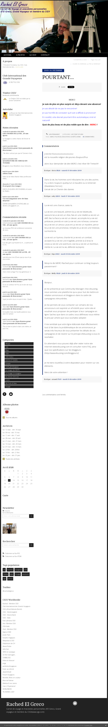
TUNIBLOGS (7, 658)
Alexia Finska (7, 646)
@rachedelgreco (8, 591)
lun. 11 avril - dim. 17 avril (11, 435)
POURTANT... (58, 77)
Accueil (7, 55)
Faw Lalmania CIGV (9, 621)
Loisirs (7, 380)
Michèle (6, 279)
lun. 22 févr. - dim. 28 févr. (11, 450)
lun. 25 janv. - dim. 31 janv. (11, 455)
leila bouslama (8, 223)
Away (5, 294)
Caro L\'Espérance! (9, 686)
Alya (4, 307)
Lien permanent (53, 134)
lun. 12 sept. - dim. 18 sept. (12, 430)
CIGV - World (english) (10, 612)
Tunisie (5, 574)
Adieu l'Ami (7, 173)
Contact (45, 55)
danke (78, 137)
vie (4, 570)
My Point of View (11, 383)
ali (4, 252)
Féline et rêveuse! (8, 660)
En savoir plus (88, 725)
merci (52, 137)
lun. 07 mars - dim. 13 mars (12, 447)
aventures (25, 574)
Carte (5, 495)
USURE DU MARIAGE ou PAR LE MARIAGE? (86, 64)
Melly (54, 273)
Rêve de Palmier (8, 680)
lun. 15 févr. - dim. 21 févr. (11, 453)
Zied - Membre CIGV (9, 629)
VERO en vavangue (9, 652)
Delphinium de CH (9, 643)
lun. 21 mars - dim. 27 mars (12, 441)
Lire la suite (19, 67)
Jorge (4, 663)
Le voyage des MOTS (12, 370)
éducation (66, 137)
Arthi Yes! (6, 649)
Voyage (7, 387)
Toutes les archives (13, 459)
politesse (58, 137)
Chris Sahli (7, 237)
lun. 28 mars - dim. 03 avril (11, 438)
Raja (53, 254)
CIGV (7, 354)
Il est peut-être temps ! (12, 186)
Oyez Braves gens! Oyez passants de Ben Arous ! (17, 268)
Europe (7, 363)
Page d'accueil (95, 60)
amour (10, 579)
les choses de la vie (12, 377)
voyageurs (18, 570)
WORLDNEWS (7, 689)
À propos (20, 55)
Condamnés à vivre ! (80, 60)
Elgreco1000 (7, 632)
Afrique (7, 344)
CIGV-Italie (6, 626)
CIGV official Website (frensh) (12, 609)
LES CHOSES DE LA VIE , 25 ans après (17, 239)
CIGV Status (9, 357)
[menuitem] (9, 55)
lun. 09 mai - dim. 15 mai (11, 433)
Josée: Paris (6, 635)
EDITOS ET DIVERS (11, 360)
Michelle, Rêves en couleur (11, 678)
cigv (4, 579)
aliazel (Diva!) (7, 672)
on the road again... (9, 655)
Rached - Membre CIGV (10, 604)
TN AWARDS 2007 (8, 692)
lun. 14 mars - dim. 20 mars (12, 444)
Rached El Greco (25, 704)
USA (25, 570)
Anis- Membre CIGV (9, 623)
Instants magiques (9, 638)
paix (11, 574)
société (73, 137)
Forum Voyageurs (8, 675)
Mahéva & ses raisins (10, 683)
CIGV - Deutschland (9, 615)
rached (5, 267)
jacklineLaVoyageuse (9, 666)
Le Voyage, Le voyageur (13, 373)
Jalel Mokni (7, 321)
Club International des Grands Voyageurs (16, 606)
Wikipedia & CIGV (8, 641)
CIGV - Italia (6, 618)
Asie (6, 347)
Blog (6, 350)
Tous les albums (11, 417)
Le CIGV (32, 55)
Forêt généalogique (12, 367)
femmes (10, 570)
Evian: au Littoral (8, 669)
